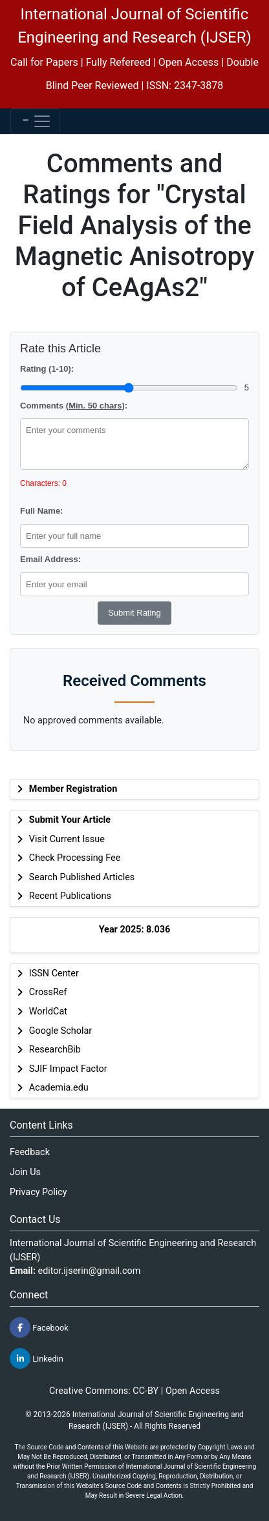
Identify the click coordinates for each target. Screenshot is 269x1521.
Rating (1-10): (47, 369)
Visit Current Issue (67, 839)
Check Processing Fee (75, 857)
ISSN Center (54, 973)
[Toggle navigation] (35, 121)
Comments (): (73, 405)
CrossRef (48, 992)
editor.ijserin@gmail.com (89, 1270)
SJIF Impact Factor (68, 1068)
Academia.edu (59, 1087)
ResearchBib (55, 1049)
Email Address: (50, 559)
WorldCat (48, 1011)
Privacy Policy (38, 1192)
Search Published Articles (81, 877)
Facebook (39, 1327)
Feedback (30, 1152)
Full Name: (41, 511)
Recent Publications (70, 896)
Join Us (25, 1172)
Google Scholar (60, 1030)
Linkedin (36, 1358)
